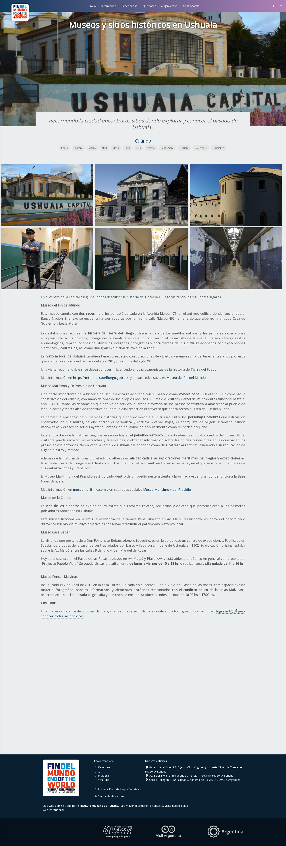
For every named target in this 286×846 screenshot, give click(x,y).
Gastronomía (191, 6)
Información (108, 6)
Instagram (102, 775)
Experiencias (129, 6)
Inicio (92, 6)
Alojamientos (169, 6)
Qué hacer (149, 6)
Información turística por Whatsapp (118, 789)
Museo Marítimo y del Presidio (167, 489)
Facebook (102, 767)
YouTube (101, 779)
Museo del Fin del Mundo (187, 377)
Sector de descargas (109, 796)
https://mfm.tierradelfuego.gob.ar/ (100, 377)
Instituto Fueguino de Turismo (99, 805)
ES (278, 6)
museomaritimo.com (89, 489)
